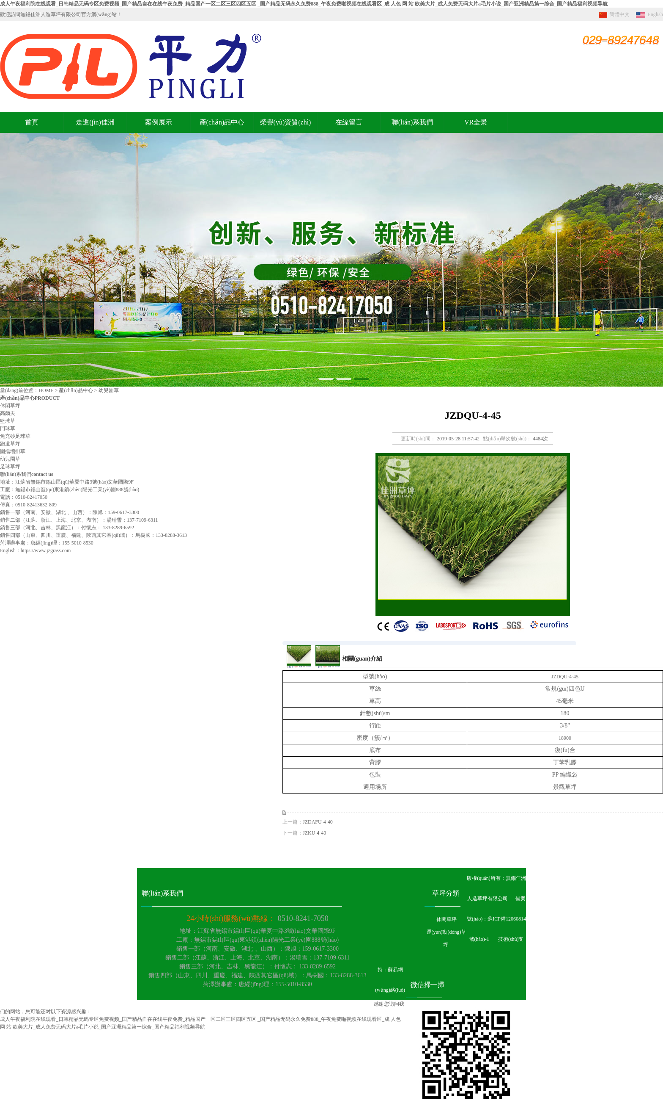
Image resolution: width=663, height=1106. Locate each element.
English (648, 14)
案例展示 (158, 122)
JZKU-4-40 (314, 833)
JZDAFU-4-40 (318, 822)
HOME (45, 390)
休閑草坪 (10, 406)
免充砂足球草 (15, 436)
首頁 (31, 122)
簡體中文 (613, 14)
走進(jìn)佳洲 (95, 122)
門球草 (7, 428)
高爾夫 (7, 413)
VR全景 (475, 122)
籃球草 (7, 421)
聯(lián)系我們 (412, 122)
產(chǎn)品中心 (222, 122)
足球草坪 (10, 467)
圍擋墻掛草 (12, 451)
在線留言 (348, 122)
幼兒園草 (10, 459)
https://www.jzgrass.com (46, 550)
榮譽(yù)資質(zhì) (285, 122)
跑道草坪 (10, 444)
